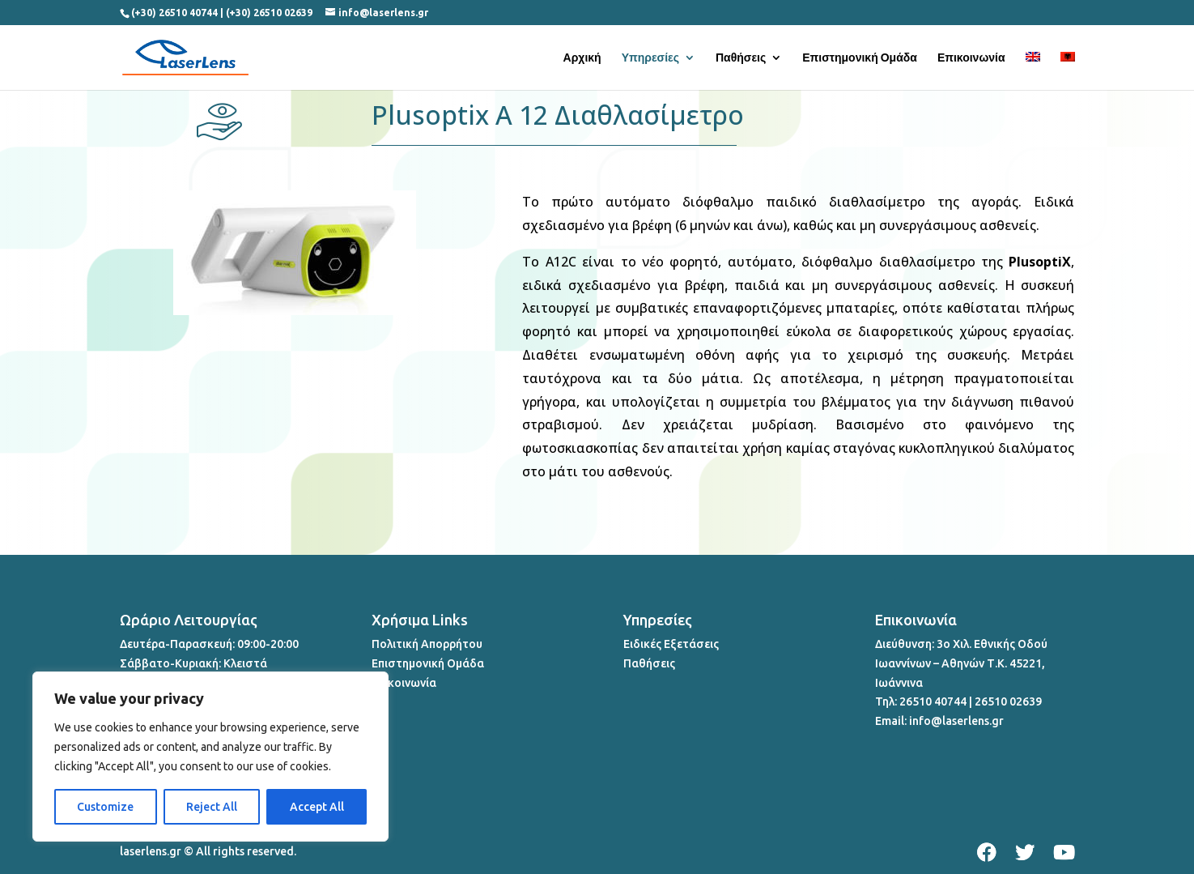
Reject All (211, 806)
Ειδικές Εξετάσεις (671, 643)
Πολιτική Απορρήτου (427, 643)
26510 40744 (933, 701)
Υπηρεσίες (650, 58)
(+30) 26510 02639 (269, 12)
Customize (105, 806)
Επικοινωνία (971, 58)
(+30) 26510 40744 (174, 12)
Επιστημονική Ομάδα (859, 58)
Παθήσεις (741, 58)
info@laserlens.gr (956, 720)
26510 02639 (1008, 701)
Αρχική (582, 58)
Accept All (317, 806)
